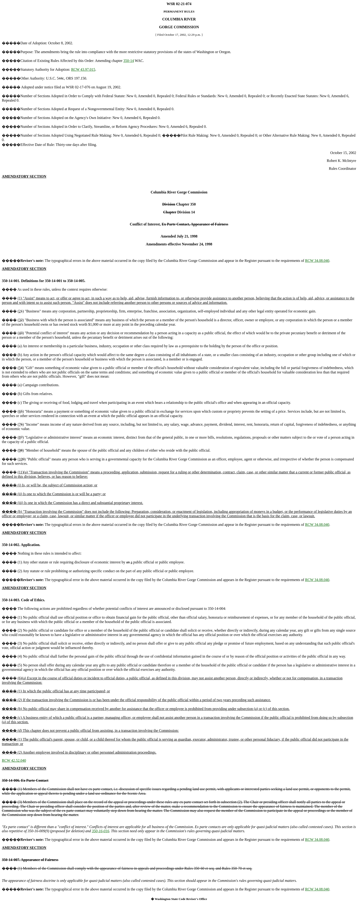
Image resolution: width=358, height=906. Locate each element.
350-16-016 (100, 831)
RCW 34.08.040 (317, 261)
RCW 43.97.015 (83, 69)
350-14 (128, 61)
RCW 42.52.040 (14, 760)
